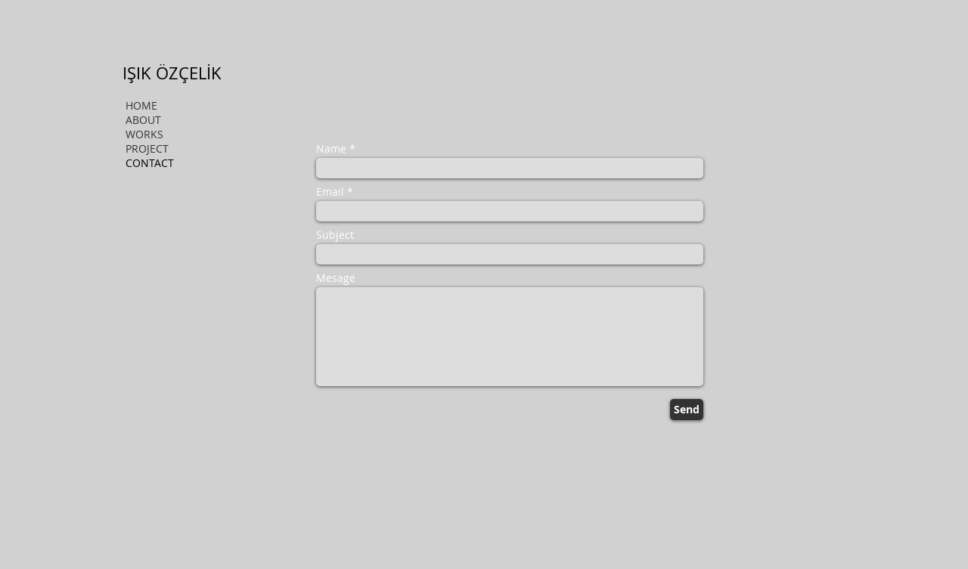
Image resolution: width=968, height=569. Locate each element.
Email (330, 192)
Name (331, 149)
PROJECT (147, 148)
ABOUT (143, 120)
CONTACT (150, 163)
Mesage (335, 278)
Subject (335, 235)
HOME (141, 105)
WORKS (144, 134)
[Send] (686, 409)
